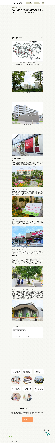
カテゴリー (29, 2)
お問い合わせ (27, 419)
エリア (37, 2)
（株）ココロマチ (16, 412)
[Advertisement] (27, 21)
